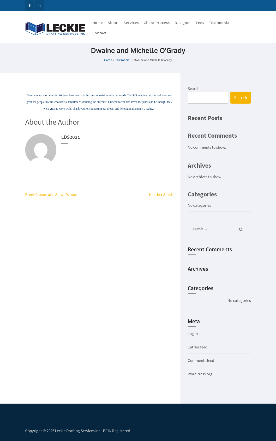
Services (131, 22)
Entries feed (197, 347)
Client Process (157, 22)
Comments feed (201, 360)
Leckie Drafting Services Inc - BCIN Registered (92, 430)
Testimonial (220, 22)
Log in (193, 333)
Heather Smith (161, 194)
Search (193, 88)
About (113, 22)
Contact (99, 32)
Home (97, 22)
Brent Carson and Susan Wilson (51, 194)
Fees (200, 22)
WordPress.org (200, 373)
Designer (183, 22)
